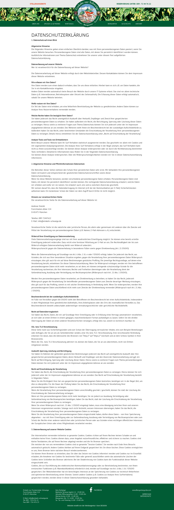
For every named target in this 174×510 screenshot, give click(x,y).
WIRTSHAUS (69, 24)
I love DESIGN (101, 506)
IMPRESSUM (146, 494)
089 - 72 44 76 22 (143, 4)
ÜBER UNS (35, 24)
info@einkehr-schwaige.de (38, 498)
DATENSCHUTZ (145, 496)
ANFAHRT (139, 24)
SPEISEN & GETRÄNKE (52, 24)
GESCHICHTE (126, 24)
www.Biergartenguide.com (141, 490)
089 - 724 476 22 (32, 500)
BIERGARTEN (112, 24)
